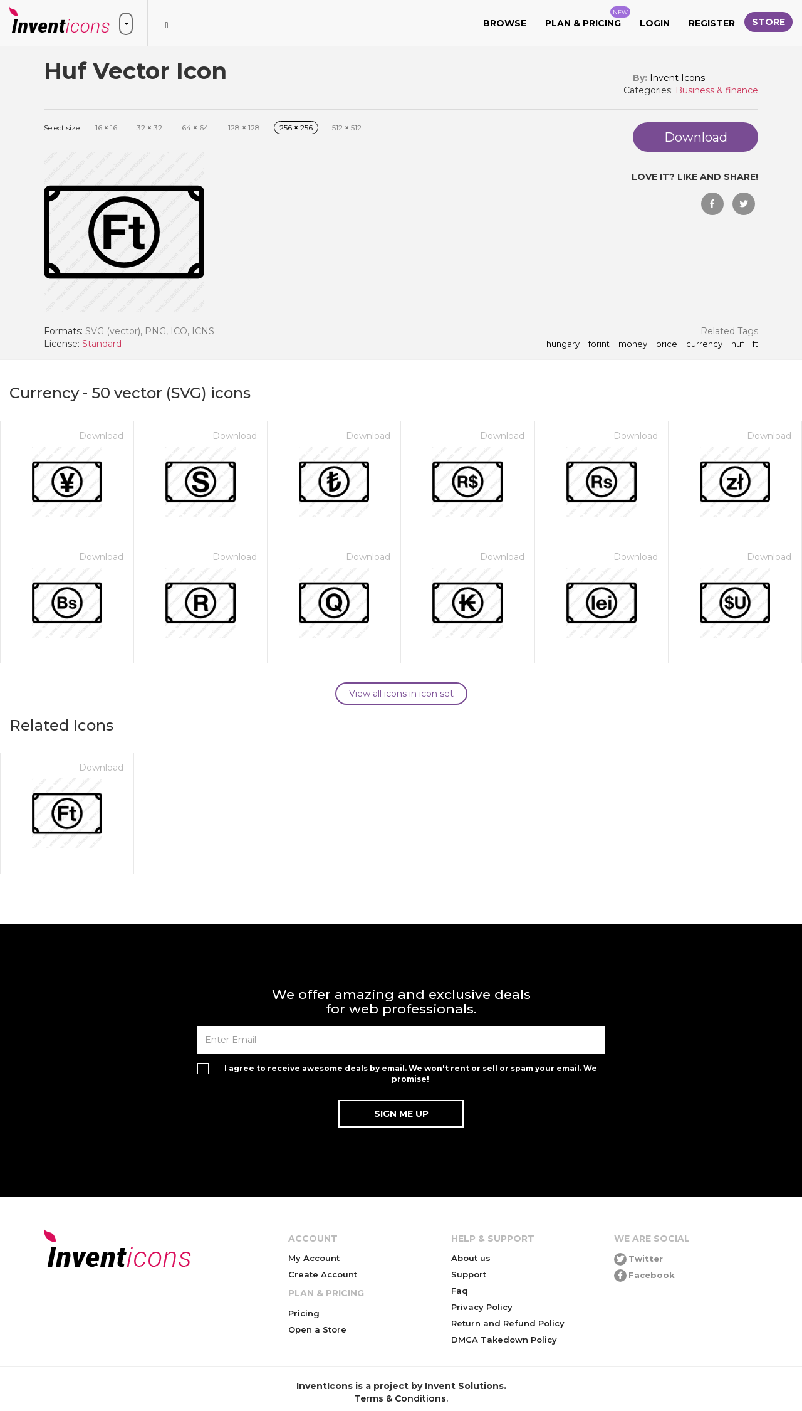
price (666, 344)
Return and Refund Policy (508, 1323)
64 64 (195, 127)
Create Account (322, 1274)
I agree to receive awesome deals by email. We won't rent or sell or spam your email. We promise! (410, 1074)
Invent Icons (677, 77)
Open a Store (317, 1329)
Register (712, 23)
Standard (102, 343)
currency (704, 344)
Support (468, 1274)
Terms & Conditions (400, 1398)
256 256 (296, 127)
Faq (459, 1291)
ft (755, 344)
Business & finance (716, 90)
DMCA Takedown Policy (504, 1339)
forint (599, 344)
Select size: (62, 127)
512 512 (347, 127)
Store (768, 22)
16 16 (106, 127)
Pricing (304, 1313)
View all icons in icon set (401, 693)
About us (471, 1258)
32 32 (149, 127)
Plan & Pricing (587, 17)
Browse (504, 23)
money (632, 344)
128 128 (244, 127)
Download (101, 435)
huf (737, 344)
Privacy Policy (482, 1307)
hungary (563, 344)
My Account (314, 1258)
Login (655, 23)
